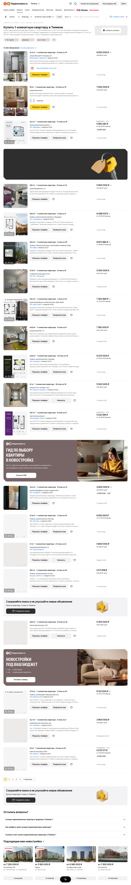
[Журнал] (58, 10)
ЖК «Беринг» (34, 754)
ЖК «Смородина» (36, 219)
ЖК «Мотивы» (35, 521)
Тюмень (32, 217)
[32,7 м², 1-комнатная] (16, 732)
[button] (75, 4)
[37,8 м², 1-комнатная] (16, 282)
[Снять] (27, 10)
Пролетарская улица (37, 625)
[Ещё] (54, 40)
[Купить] (20, 10)
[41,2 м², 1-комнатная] (16, 67)
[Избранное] (70, 4)
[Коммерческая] (38, 10)
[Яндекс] (5, 3)
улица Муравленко (36, 188)
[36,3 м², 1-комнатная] (16, 254)
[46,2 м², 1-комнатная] (16, 311)
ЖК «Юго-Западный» (37, 276)
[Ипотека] (49, 10)
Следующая (28, 779)
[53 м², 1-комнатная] (16, 102)
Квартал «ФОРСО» (36, 576)
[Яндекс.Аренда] (82, 10)
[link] (124, 4)
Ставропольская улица (38, 274)
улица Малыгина (35, 90)
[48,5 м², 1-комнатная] (16, 634)
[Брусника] (93, 10)
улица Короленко (36, 331)
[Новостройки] (9, 10)
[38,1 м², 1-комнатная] (16, 582)
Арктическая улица (36, 416)
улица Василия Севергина (39, 723)
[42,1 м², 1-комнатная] (16, 133)
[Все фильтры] (5, 17)
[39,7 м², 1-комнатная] (16, 424)
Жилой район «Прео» (37, 418)
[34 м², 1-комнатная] (16, 760)
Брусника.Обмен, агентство (46, 68)
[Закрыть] (127, 17)
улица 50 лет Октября (37, 387)
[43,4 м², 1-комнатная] (16, 499)
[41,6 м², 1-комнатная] (16, 527)
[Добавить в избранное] (53, 74)
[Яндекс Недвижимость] (17, 3)
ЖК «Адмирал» (35, 725)
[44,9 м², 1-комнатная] (16, 339)
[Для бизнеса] (69, 10)
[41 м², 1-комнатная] (16, 396)
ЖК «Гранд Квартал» (37, 549)
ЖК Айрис (33, 247)
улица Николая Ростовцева (39, 56)
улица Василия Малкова (38, 547)
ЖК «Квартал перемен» (38, 390)
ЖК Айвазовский (36, 697)
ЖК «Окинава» (35, 361)
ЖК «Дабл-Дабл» (36, 304)
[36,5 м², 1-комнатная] (16, 225)
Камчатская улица (36, 751)
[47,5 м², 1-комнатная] (16, 703)
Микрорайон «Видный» (38, 58)
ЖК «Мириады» (35, 127)
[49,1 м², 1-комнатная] (16, 197)
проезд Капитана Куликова (39, 125)
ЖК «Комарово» (35, 492)
